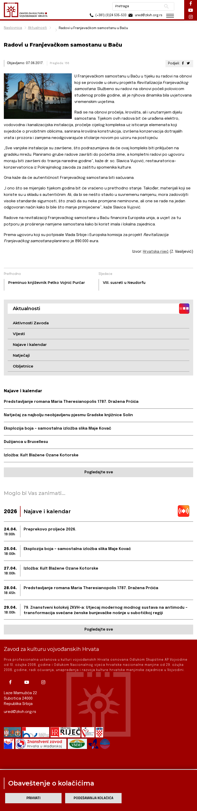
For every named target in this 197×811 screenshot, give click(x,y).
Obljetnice (23, 366)
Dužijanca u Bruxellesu (26, 442)
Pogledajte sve (98, 472)
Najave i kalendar (30, 344)
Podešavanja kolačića (93, 798)
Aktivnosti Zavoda (31, 322)
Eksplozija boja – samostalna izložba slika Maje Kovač (57, 428)
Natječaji (21, 355)
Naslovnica (13, 28)
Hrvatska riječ (156, 252)
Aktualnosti (37, 28)
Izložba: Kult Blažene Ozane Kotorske (41, 455)
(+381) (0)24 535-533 (107, 15)
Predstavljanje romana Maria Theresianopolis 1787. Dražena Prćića (71, 402)
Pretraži (166, 6)
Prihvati (33, 798)
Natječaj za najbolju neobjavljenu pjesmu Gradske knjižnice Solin (68, 415)
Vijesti (19, 333)
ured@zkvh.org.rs (20, 712)
